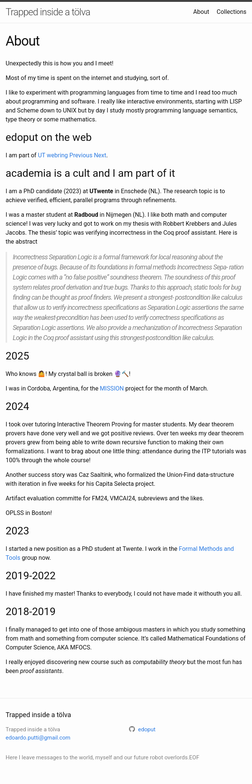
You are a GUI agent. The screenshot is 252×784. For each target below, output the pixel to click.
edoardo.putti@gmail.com (38, 737)
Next (100, 155)
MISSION (112, 388)
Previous (81, 155)
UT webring (53, 155)
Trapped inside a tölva (48, 12)
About (201, 11)
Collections (231, 11)
